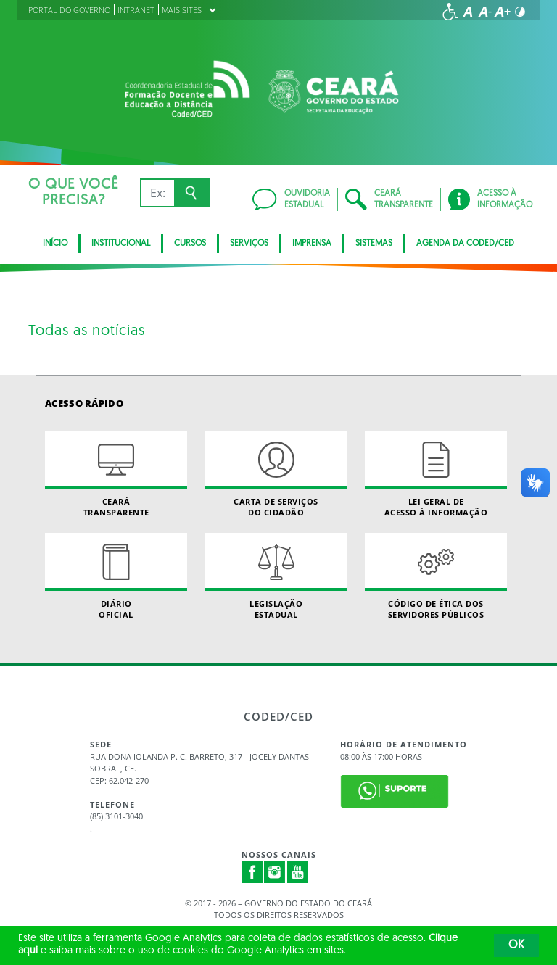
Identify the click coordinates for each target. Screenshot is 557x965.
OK (516, 945)
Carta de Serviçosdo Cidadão (276, 474)
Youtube (298, 872)
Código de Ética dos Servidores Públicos (436, 576)
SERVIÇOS (249, 243)
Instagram (275, 872)
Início (55, 243)
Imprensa (311, 243)
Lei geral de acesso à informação (436, 474)
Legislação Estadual (276, 576)
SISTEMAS (373, 243)
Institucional (120, 243)
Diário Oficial (116, 576)
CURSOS (190, 243)
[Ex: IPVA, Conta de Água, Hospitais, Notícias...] (157, 192)
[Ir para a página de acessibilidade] (450, 11)
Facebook (252, 872)
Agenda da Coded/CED (465, 243)
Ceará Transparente (116, 474)
